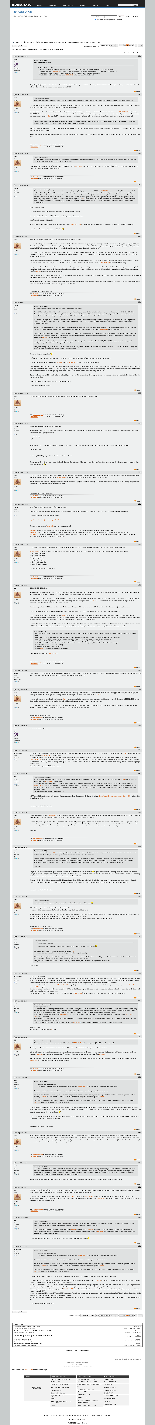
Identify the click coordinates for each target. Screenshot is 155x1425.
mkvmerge (33, 534)
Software (52, 6)
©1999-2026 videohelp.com (77, 1423)
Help (127, 16)
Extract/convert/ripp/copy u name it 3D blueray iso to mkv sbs (33, 1335)
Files (45, 16)
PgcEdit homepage (38, 145)
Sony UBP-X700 (108, 1379)
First (113, 46)
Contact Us (118, 1359)
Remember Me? (100, 19)
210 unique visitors (37, 1387)
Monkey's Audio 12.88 (84, 1394)
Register (135, 16)
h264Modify (33, 532)
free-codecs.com (80, 1419)
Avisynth (102, 1054)
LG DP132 (107, 1401)
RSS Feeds (91, 1415)
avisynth (71, 1196)
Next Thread (84, 1350)
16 (132, 45)
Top (97, 1315)
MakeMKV (91, 191)
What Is (95, 6)
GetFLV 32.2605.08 (56, 1382)
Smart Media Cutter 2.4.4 (58, 1393)
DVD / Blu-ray (68, 6)
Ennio (15, 59)
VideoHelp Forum (22, 11)
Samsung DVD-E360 (110, 1390)
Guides (82, 6)
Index (14, 16)
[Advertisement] (77, 31)
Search (41, 16)
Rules (36, 16)
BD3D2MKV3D (76, 224)
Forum (39, 6)
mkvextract (33, 530)
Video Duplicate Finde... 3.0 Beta (87, 1405)
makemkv (59, 362)
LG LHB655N (108, 1385)
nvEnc (48, 116)
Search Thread (137, 53)
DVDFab (125, 753)
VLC (83, 198)
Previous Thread (72, 1350)
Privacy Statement (133, 1359)
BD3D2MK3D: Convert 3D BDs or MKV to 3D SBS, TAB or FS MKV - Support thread (72, 42)
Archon (16, 188)
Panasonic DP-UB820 (110, 1404)
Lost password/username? (114, 19)
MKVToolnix (52, 815)
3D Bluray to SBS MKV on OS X (24, 1339)
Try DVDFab (28, 1370)
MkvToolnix (56, 71)
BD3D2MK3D (69, 75)
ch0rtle (16, 673)
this (52, 1029)
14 (127, 45)
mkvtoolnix (78, 166)
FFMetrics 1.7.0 (82, 1397)
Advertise (77, 1415)
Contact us (53, 1415)
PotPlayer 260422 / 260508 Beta (60, 1379)
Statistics (99, 1415)
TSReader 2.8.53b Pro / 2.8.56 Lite (88, 1400)
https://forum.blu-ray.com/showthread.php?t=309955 (115, 796)
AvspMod (40, 1054)
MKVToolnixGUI (35, 759)
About (108, 6)
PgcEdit (38, 271)
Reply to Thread (19, 46)
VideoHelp (124, 1359)
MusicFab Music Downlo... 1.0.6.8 (87, 1382)
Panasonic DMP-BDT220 (111, 1396)
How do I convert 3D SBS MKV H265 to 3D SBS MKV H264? (33, 1331)
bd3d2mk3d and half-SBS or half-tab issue (27, 1327)
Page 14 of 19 (106, 45)
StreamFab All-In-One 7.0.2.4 (59, 1385)
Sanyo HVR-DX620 (109, 1398)
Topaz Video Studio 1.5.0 (58, 1396)
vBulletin (80, 1364)
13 (125, 45)
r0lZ (15, 98)
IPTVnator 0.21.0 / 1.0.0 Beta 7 (86, 1389)
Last (140, 46)
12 (122, 45)
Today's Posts (28, 16)
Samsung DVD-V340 (110, 1387)
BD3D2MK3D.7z (52, 653)
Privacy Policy (63, 1415)
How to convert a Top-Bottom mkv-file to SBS (28, 1343)
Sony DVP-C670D (109, 1393)
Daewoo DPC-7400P (110, 1382)
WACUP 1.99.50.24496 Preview (60, 1387)
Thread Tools (127, 53)
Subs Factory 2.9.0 (56, 1390)
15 (130, 45)
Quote (137, 92)
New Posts (20, 16)
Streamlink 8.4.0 (82, 1392)
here (63, 615)
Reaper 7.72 (54, 1398)
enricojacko (17, 753)
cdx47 (15, 776)
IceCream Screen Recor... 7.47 (86, 1379)
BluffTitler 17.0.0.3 (83, 1403)
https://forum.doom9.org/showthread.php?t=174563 (45, 520)
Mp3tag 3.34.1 (55, 1405)
